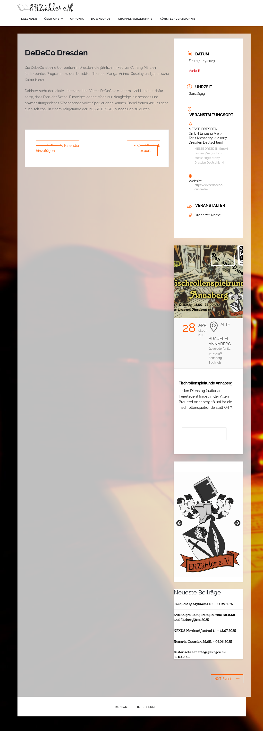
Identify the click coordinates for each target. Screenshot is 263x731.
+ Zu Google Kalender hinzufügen (57, 148)
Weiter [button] (237, 523)
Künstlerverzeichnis (178, 18)
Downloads (101, 18)
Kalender (29, 18)
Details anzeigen (204, 433)
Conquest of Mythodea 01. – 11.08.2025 (203, 604)
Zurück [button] (179, 523)
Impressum (146, 707)
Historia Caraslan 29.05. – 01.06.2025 (203, 641)
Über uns (53, 18)
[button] (216, 260)
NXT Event (227, 679)
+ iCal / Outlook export (147, 148)
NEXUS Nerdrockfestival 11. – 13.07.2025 (205, 630)
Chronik (77, 18)
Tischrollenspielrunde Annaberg (205, 383)
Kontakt (122, 707)
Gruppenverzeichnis (135, 18)
